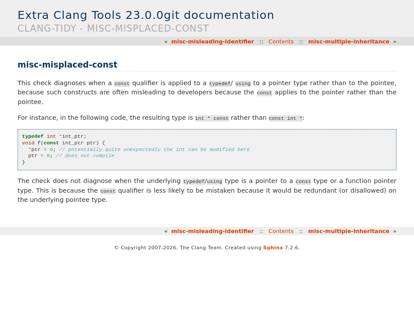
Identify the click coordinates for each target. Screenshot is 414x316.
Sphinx (273, 248)
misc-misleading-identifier (212, 41)
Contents (281, 41)
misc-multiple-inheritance (348, 41)
